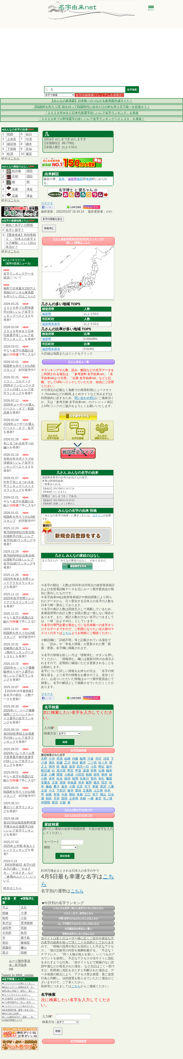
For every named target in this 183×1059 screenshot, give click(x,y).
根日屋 (45, 770)
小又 (52, 790)
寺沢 (98, 758)
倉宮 (98, 798)
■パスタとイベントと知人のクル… (18, 1006)
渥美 (63, 782)
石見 (80, 786)
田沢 (104, 782)
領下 (95, 794)
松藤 (60, 762)
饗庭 (109, 778)
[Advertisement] (91, 57)
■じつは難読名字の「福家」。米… (18, 1017)
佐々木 (102, 762)
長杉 (5, 942)
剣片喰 (16, 171)
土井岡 (73, 798)
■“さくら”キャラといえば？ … (16, 995)
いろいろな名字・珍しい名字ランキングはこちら (78, 908)
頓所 (97, 774)
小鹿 (72, 786)
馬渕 (103, 786)
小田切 (79, 774)
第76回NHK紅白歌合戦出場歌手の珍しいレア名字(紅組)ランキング (19, 536)
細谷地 (11, 144)
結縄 (67, 758)
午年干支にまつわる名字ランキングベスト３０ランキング (18, 486)
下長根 (11, 149)
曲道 (64, 766)
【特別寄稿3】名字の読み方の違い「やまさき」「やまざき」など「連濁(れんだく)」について (19, 872)
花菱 (12, 189)
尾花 (55, 802)
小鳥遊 (68, 774)
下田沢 (61, 790)
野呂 (70, 770)
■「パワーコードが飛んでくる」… (18, 983)
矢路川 (84, 778)
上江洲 (98, 790)
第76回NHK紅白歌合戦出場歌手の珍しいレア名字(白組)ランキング (19, 559)
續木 (29, 144)
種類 (47, 847)
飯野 (89, 782)
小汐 (52, 758)
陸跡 (10, 134)
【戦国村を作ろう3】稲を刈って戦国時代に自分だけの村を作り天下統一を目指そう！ (91, 106)
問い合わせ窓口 (85, 398)
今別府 (6, 932)
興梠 (72, 794)
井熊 (94, 770)
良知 (29, 149)
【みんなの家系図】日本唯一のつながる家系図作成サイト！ (91, 100)
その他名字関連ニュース (11, 1020)
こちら (15, 158)
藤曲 (49, 786)
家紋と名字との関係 (19, 225)
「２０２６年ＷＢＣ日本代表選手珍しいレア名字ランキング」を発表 (91, 112)
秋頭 (75, 762)
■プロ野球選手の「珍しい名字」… (18, 1002)
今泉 (64, 794)
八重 (111, 786)
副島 (49, 794)
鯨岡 (83, 758)
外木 (107, 790)
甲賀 (78, 770)
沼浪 (106, 758)
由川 (29, 134)
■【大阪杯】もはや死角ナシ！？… (18, 998)
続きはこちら (12, 888)
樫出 (101, 766)
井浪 (60, 758)
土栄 (44, 790)
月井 (57, 798)
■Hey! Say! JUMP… (11, 1013)
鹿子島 (25, 937)
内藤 (75, 758)
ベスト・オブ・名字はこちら (78, 913)
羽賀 (24, 928)
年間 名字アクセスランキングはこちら (78, 918)
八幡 (52, 774)
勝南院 (25, 942)
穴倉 (91, 758)
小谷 (24, 918)
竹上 (5, 907)
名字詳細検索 (78, 750)
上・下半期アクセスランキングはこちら (78, 923)
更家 (95, 786)
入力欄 (48, 727)
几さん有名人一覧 (78, 361)
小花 (94, 766)
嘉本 (64, 786)
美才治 (6, 923)
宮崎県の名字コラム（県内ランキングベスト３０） (18, 652)
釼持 (67, 778)
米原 (89, 179)
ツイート (47, 203)
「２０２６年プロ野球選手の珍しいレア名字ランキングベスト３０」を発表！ (91, 119)
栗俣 (78, 790)
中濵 (29, 139)
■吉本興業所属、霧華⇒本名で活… (18, 1010)
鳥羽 (24, 932)
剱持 (104, 774)
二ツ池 (92, 762)
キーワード (51, 841)
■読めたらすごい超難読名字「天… (18, 987)
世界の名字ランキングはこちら (78, 933)
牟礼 (101, 778)
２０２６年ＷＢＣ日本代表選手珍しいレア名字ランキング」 (18, 335)
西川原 (61, 770)
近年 (62, 179)
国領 (64, 798)
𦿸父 (24, 947)
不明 (14, 176)
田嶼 (24, 952)
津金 (30, 189)
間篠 (5, 913)
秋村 (5, 918)
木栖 (83, 798)
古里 (55, 782)
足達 (44, 774)
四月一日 (83, 766)
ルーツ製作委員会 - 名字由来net (19, 964)
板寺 (70, 790)
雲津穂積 (27, 923)
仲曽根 (45, 802)
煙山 (103, 794)
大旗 (63, 802)
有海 (57, 794)
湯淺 (86, 770)
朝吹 (49, 798)
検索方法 (50, 733)
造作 (52, 778)
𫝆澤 (24, 913)
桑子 (57, 786)
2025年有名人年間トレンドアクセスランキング (19, 582)
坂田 (80, 179)
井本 (81, 782)
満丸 (52, 762)
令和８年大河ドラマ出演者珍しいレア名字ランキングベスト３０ (18, 462)
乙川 (67, 762)
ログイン (97, 515)
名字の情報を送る (52, 219)
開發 (60, 774)
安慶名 (45, 782)
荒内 (94, 778)
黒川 (5, 952)
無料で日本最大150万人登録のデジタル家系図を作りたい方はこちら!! (19, 292)
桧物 (89, 774)
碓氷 (97, 782)
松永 (60, 778)
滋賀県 (72, 179)
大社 (24, 907)
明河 (52, 766)
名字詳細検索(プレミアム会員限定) (99, 95)
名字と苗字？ (15, 230)
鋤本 (109, 770)
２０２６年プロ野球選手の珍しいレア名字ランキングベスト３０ (18, 311)
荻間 (75, 778)
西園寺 (6, 947)
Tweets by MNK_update (17, 975)
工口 (87, 794)
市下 (87, 786)
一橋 (91, 798)
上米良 (11, 139)
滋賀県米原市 (51, 324)
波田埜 (6, 928)
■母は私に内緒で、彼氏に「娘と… (18, 991)
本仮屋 (72, 782)
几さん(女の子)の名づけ (78, 815)
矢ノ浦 (107, 798)
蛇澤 (10, 153)
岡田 (30, 171)
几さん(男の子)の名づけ (78, 809)
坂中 (109, 766)
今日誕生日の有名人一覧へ (78, 928)
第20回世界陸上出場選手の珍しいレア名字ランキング (18, 737)
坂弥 (72, 766)
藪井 (83, 762)
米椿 (80, 794)
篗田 (29, 153)
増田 (30, 176)
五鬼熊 (87, 790)
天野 (44, 758)
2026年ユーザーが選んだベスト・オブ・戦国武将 (19, 408)
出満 (101, 770)
